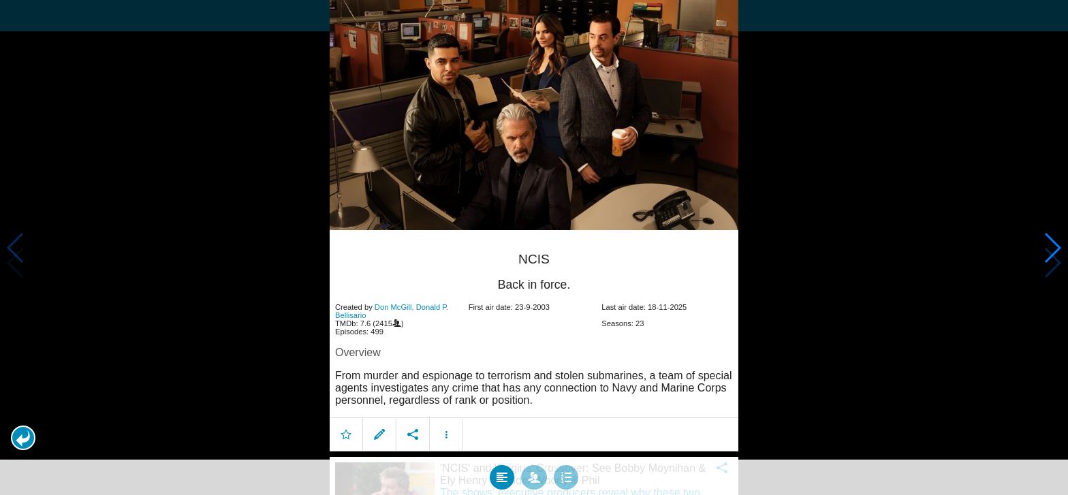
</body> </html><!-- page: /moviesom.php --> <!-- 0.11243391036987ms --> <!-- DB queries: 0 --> (534, 247)
